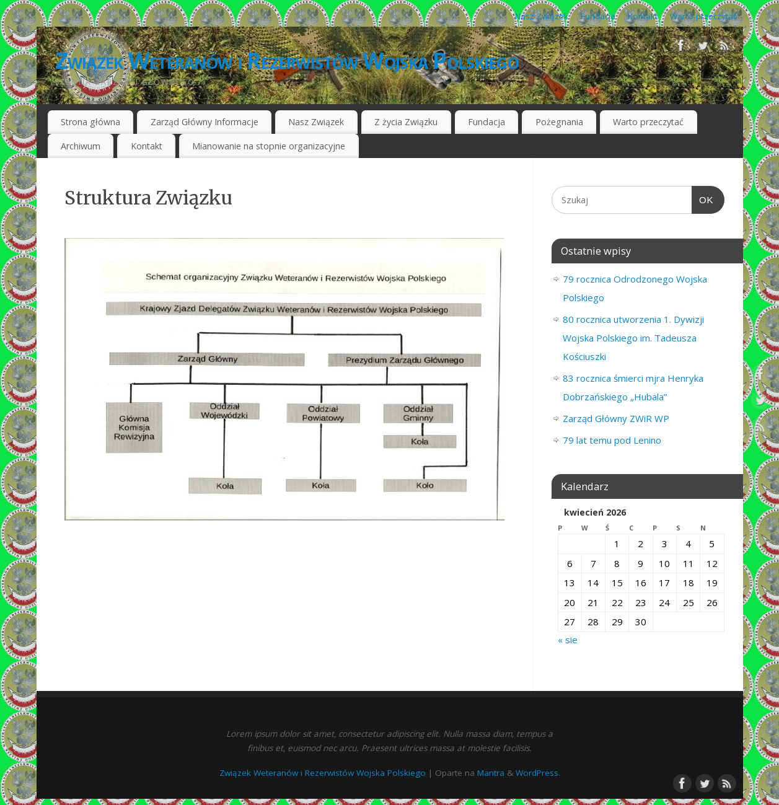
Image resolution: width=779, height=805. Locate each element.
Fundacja (598, 16)
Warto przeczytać (703, 16)
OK (703, 200)
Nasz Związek (541, 16)
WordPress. (538, 772)
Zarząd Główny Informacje (204, 122)
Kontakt (643, 16)
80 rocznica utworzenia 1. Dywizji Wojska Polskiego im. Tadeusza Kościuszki (633, 338)
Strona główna (90, 122)
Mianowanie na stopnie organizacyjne (268, 146)
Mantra (490, 772)
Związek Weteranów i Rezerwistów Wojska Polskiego (287, 60)
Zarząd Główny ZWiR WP (616, 418)
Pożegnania (559, 122)
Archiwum (80, 146)
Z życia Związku (406, 122)
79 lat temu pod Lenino (612, 440)
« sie (568, 639)
